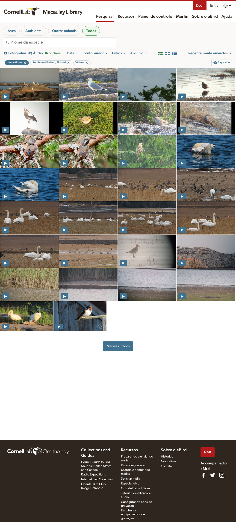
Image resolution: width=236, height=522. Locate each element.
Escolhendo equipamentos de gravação (133, 514)
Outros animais (64, 31)
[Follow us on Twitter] (212, 475)
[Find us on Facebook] (203, 475)
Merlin (182, 17)
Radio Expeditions (93, 474)
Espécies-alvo (130, 483)
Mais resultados (118, 346)
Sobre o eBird (205, 17)
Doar (200, 5)
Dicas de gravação (133, 465)
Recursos (126, 17)
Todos (91, 31)
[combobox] (63, 42)
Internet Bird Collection (97, 479)
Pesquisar (105, 17)
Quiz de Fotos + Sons (135, 488)
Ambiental (33, 31)
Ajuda (226, 17)
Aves (12, 31)
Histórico (167, 456)
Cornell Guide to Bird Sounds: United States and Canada (96, 466)
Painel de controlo (155, 17)
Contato (166, 466)
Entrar (215, 5)
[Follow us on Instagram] (221, 475)
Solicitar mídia (130, 478)
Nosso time (168, 461)
